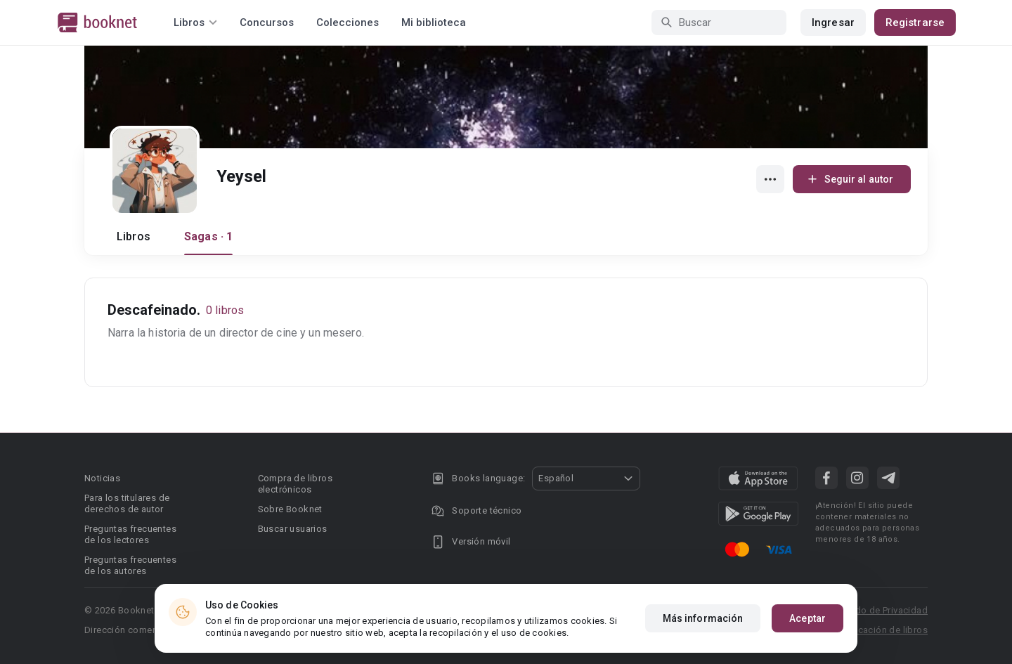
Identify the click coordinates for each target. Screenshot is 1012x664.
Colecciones (347, 22)
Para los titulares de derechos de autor (126, 503)
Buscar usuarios (292, 528)
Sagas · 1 (208, 236)
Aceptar (807, 618)
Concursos (267, 22)
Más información (703, 618)
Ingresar (833, 22)
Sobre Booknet (290, 509)
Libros (133, 236)
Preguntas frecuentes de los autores (130, 565)
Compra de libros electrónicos (295, 484)
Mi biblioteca (433, 22)
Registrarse (915, 22)
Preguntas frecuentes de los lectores (130, 534)
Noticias (102, 478)
